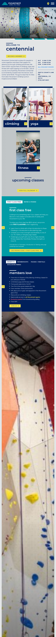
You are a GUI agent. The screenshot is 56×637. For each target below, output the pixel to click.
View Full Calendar (27, 193)
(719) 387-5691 (43, 80)
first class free (14, 204)
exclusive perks (14, 267)
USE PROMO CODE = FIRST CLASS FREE (25, 253)
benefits (11, 264)
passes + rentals (38, 264)
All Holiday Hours (46, 67)
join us (14, 308)
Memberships (22, 264)
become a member (15, 56)
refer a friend (30, 204)
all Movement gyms (32, 300)
